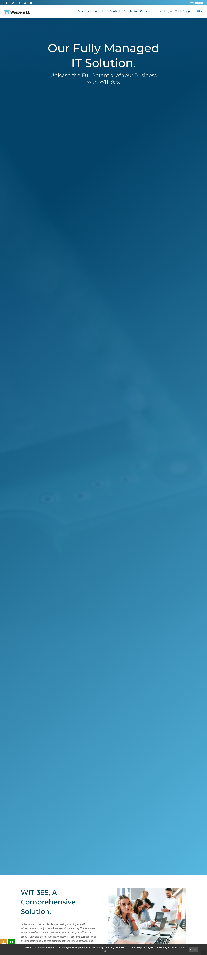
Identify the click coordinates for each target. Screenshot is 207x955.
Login (168, 11)
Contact (115, 11)
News (157, 11)
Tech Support (184, 11)
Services (83, 11)
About (99, 11)
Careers (145, 11)
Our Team (130, 11)
